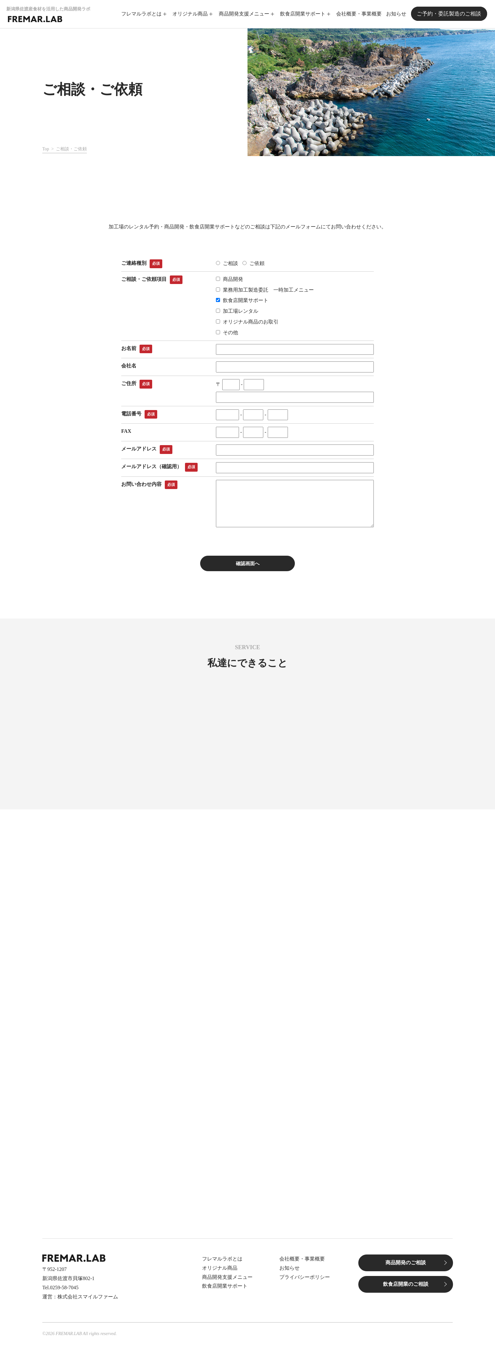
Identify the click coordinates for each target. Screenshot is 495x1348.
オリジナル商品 (192, 13)
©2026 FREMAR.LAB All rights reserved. (79, 1337)
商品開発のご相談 (405, 1266)
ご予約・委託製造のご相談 (450, 13)
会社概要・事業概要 (361, 13)
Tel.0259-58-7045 (60, 1290)
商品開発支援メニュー (245, 13)
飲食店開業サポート (304, 13)
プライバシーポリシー (304, 1280)
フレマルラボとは (143, 13)
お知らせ (398, 13)
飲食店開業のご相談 (405, 1287)
